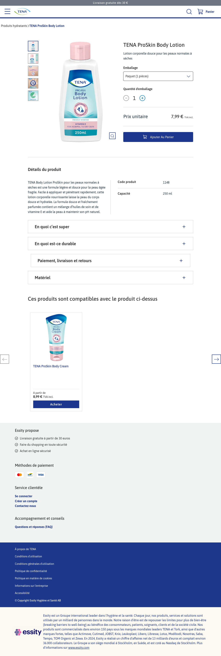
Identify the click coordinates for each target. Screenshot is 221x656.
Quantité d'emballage (137, 89)
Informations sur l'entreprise (31, 585)
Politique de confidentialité (31, 571)
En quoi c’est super (110, 226)
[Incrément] (142, 98)
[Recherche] (189, 11)
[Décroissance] (126, 98)
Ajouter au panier (158, 137)
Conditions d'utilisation (28, 556)
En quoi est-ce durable (110, 243)
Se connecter (23, 496)
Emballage (130, 67)
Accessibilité (22, 593)
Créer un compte (26, 501)
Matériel (110, 277)
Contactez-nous (25, 506)
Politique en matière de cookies (33, 578)
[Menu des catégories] (7, 11)
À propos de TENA (25, 549)
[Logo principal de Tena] (50, 11)
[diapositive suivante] (216, 359)
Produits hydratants (14, 25)
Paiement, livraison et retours (110, 260)
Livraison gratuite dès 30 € (110, 2)
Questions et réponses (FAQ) (34, 527)
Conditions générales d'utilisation (34, 563)
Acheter (56, 404)
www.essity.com (78, 647)
